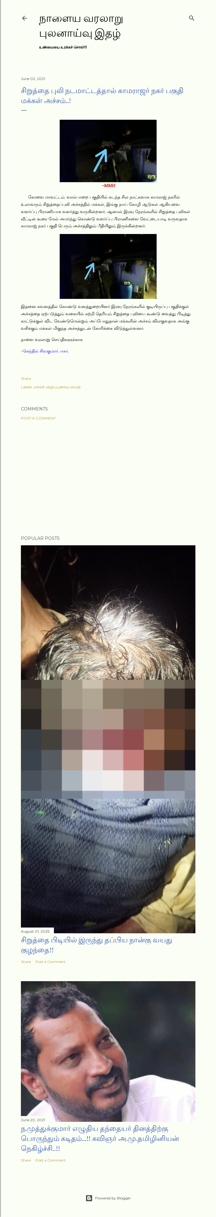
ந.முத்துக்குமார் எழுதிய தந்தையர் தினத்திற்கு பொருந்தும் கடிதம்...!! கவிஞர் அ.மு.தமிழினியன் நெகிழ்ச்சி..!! (100, 1138)
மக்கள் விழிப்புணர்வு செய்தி (57, 387)
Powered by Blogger (108, 1198)
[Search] (191, 17)
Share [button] (26, 378)
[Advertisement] (108, 478)
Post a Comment (38, 418)
